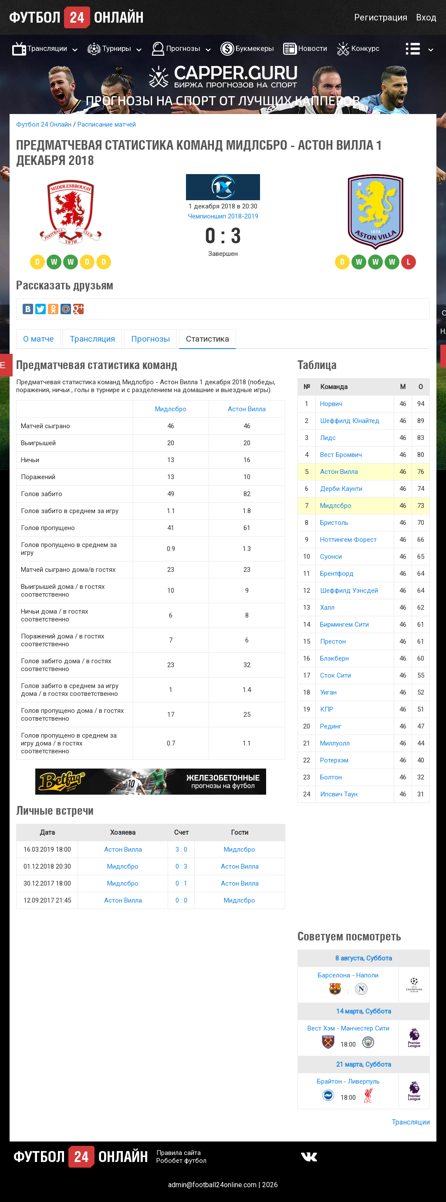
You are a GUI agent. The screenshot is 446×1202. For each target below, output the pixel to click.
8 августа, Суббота (363, 958)
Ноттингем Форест (348, 540)
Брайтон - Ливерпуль (348, 1081)
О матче (38, 339)
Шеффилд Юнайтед (349, 421)
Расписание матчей (107, 124)
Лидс (328, 438)
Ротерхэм (334, 760)
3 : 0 (181, 849)
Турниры (116, 48)
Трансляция (92, 339)
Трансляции (47, 48)
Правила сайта (178, 1153)
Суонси (331, 557)
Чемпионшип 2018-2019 (223, 216)
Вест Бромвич (341, 455)
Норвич (331, 404)
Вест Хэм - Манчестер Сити (348, 1028)
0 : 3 (181, 866)
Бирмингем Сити (344, 624)
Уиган (328, 692)
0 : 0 (181, 900)
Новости (312, 48)
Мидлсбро (170, 409)
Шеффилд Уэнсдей (349, 590)
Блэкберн (334, 658)
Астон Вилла (247, 409)
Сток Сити (335, 675)
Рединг (330, 726)
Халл (327, 607)
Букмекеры (255, 48)
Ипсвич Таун (339, 794)
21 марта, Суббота (363, 1064)
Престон (333, 641)
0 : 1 (181, 883)
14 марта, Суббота (363, 1011)
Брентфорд (337, 573)
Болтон (331, 777)
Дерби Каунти (341, 489)
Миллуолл (335, 743)
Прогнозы (183, 48)
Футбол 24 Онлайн (43, 124)
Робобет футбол (181, 1161)
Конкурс (365, 48)
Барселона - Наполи (348, 975)
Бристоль (334, 523)
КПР (326, 709)
